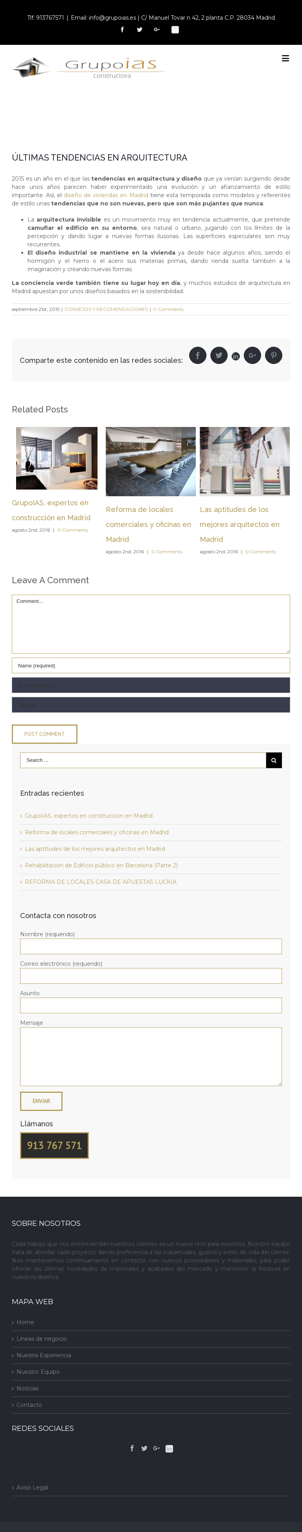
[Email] (151, 685)
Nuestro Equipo (38, 1371)
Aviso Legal (32, 1487)
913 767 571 (54, 1145)
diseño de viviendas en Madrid (106, 195)
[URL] (151, 705)
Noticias (28, 1388)
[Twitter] (144, 1448)
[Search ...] (143, 760)
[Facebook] (132, 1448)
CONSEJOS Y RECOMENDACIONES (106, 309)
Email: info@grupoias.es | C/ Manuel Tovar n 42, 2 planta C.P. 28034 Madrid (173, 17)
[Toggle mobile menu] (286, 58)
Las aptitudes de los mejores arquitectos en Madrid (240, 524)
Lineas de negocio (42, 1338)
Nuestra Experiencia (44, 1355)
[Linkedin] (169, 1449)
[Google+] (156, 1448)
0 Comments (168, 309)
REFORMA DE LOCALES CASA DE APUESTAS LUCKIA (101, 881)
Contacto (29, 1404)
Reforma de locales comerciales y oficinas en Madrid (148, 524)
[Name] (151, 665)
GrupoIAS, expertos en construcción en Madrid (89, 815)
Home (25, 1322)
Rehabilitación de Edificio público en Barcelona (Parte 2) (101, 865)
